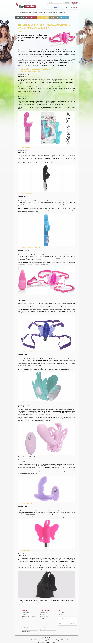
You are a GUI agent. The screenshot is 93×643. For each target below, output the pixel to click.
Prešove (29, 602)
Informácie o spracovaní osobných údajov (29, 616)
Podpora (60, 614)
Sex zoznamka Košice (44, 618)
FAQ (22, 618)
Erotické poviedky (31, 17)
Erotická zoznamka (43, 612)
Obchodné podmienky (26, 612)
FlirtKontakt (21, 21)
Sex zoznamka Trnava (44, 627)
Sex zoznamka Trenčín (44, 629)
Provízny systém (61, 612)
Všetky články (20, 17)
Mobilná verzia (47, 637)
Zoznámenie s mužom (26, 631)
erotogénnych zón (30, 514)
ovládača (58, 258)
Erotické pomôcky (43, 17)
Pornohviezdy (64, 17)
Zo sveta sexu (54, 17)
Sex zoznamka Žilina (43, 625)
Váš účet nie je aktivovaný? (54, 4)
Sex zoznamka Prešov (44, 620)
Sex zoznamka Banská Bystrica (45, 622)
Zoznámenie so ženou (26, 629)
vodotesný (34, 412)
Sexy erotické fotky (25, 625)
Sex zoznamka (42, 614)
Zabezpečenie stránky (25, 624)
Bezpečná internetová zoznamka (27, 620)
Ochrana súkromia (25, 614)
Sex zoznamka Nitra (43, 624)
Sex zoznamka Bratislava (44, 616)
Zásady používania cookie (26, 622)
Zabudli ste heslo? (64, 4)
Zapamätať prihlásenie (74, 4)
